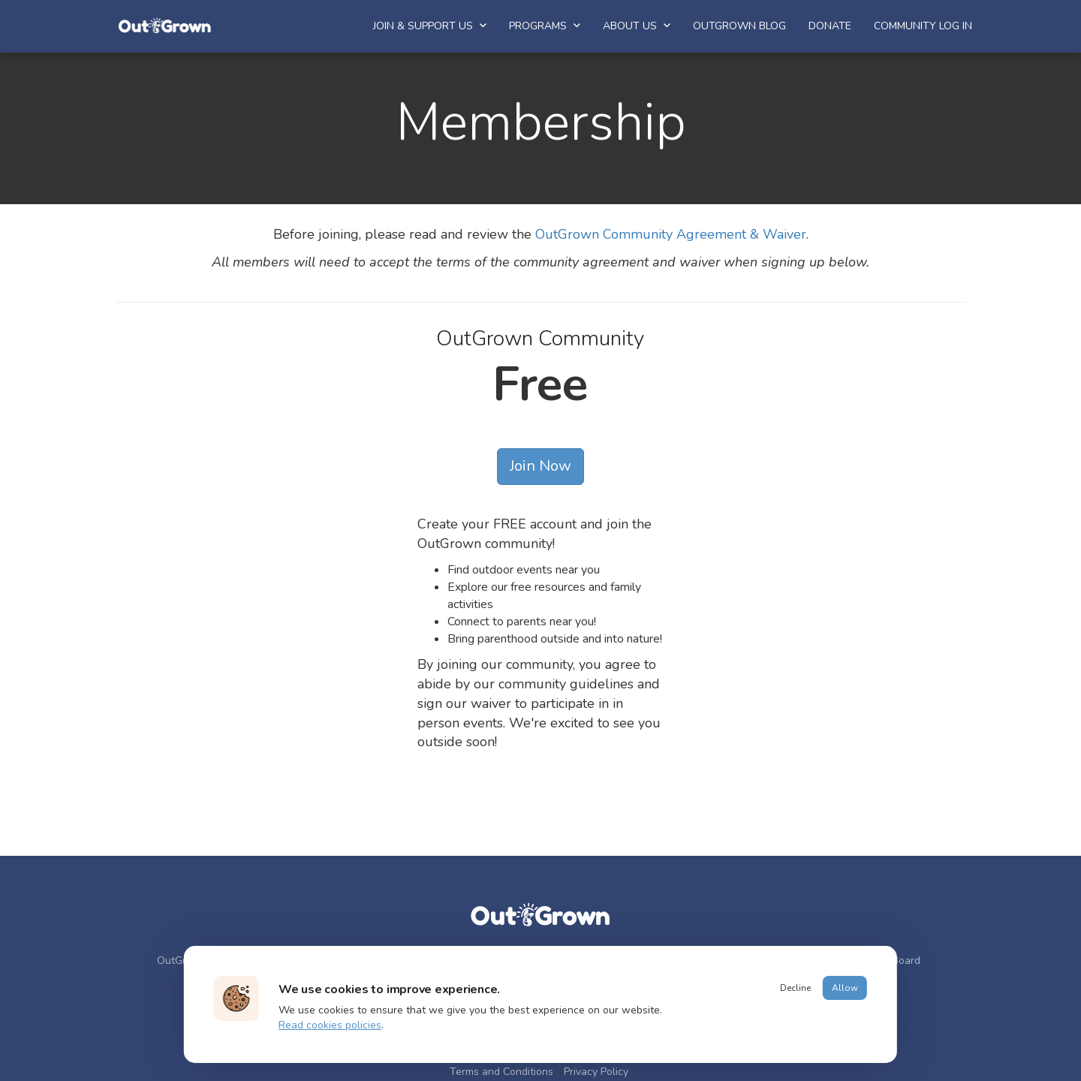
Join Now (540, 466)
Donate (829, 26)
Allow (845, 988)
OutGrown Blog (739, 26)
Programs (544, 26)
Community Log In (923, 26)
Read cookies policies (330, 1025)
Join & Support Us (429, 26)
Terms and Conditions (501, 1071)
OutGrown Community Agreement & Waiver (670, 234)
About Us (636, 26)
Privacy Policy (596, 1071)
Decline (795, 988)
